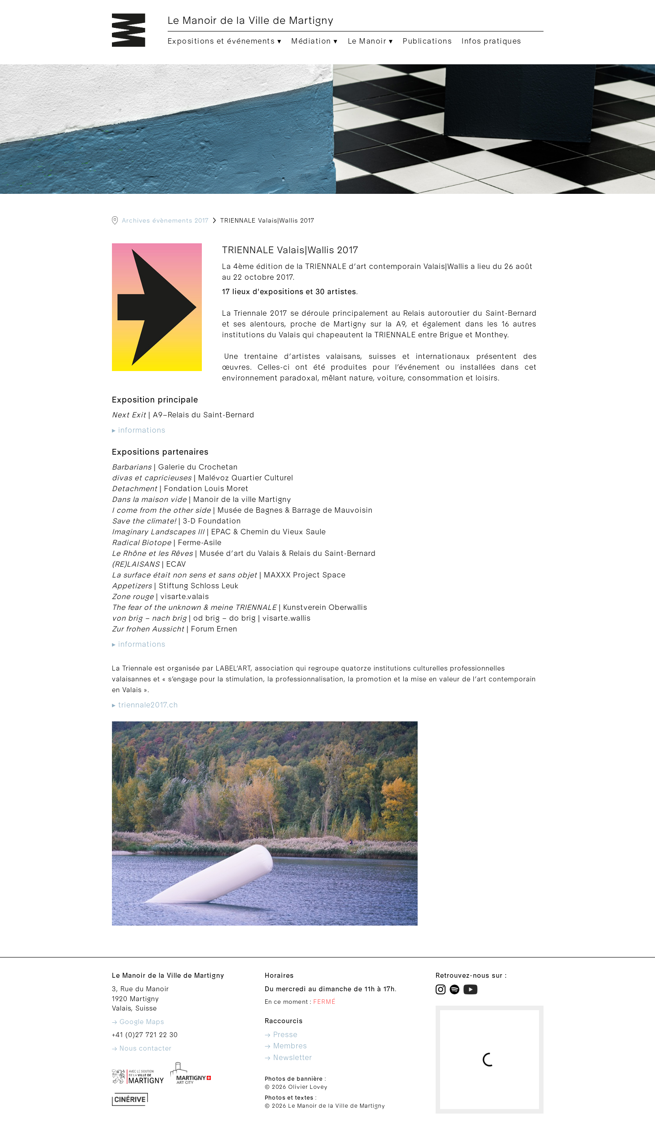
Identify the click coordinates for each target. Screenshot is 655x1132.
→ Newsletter (288, 1057)
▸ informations (138, 430)
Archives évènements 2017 (165, 221)
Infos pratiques (491, 41)
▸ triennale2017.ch (145, 705)
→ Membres (286, 1046)
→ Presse (281, 1034)
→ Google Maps (138, 1022)
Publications (427, 41)
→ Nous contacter (142, 1048)
